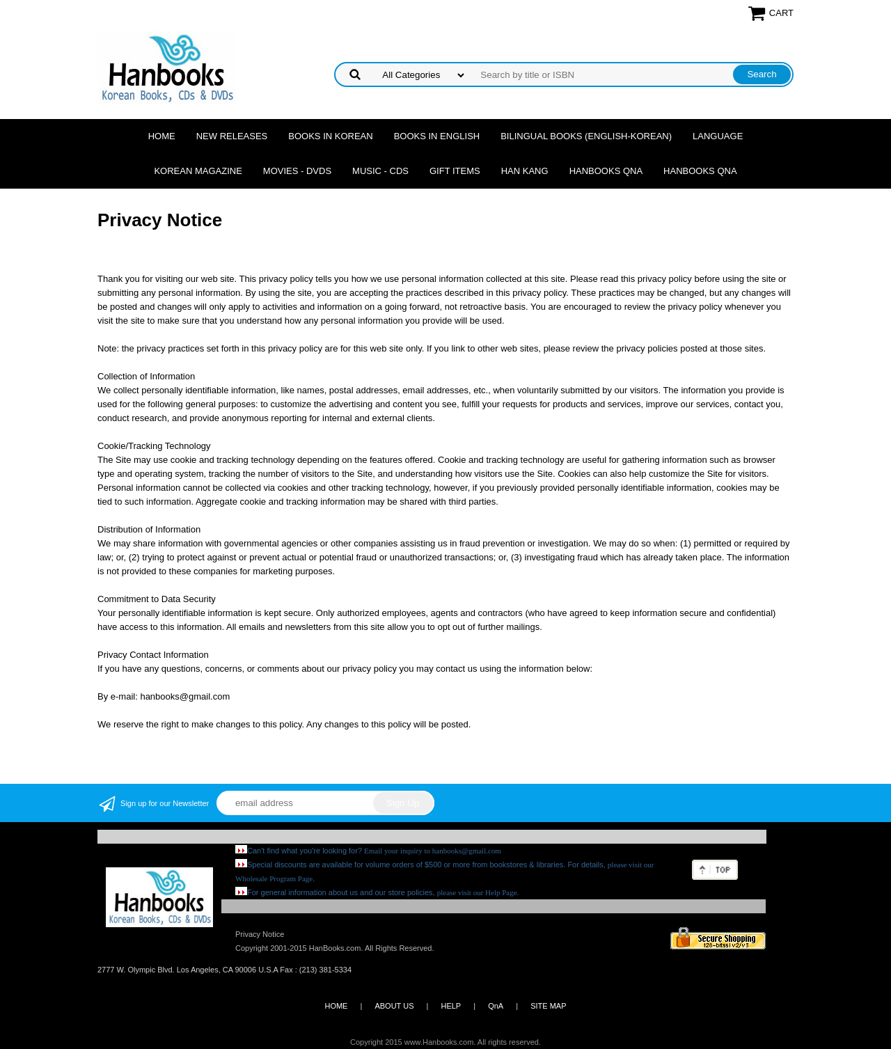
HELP (451, 1006)
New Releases (232, 136)
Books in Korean (330, 136)
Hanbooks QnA (605, 171)
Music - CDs (380, 171)
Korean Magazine (198, 171)
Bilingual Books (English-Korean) (586, 136)
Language (718, 136)
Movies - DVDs (297, 171)
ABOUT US (393, 1006)
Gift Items (454, 171)
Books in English (437, 136)
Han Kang (525, 171)
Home (161, 136)
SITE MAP (548, 1006)
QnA (495, 1006)
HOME (335, 1006)
